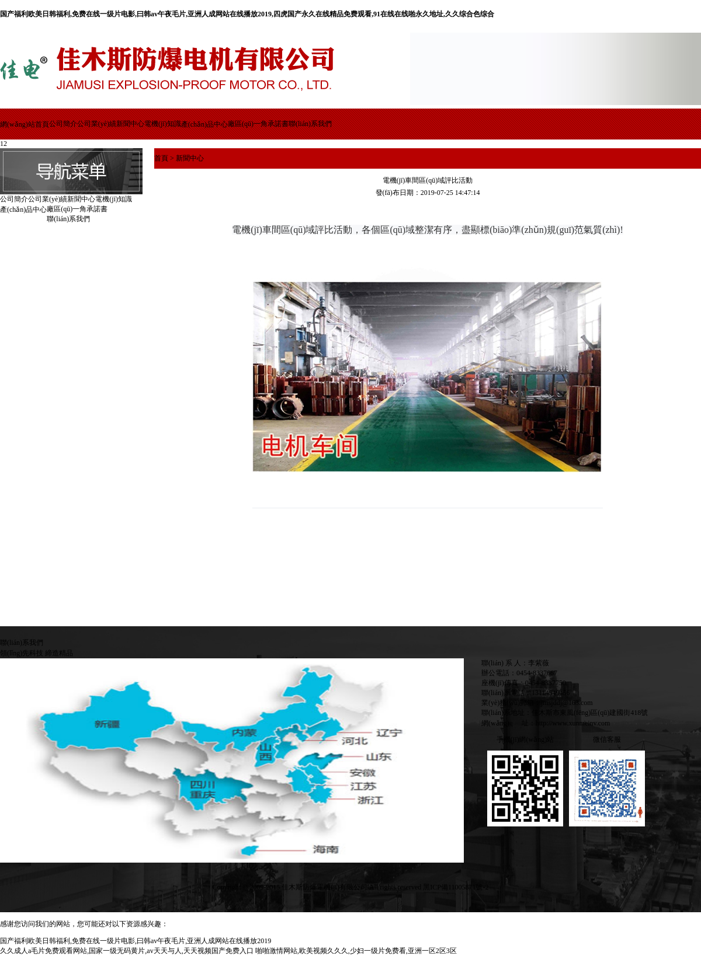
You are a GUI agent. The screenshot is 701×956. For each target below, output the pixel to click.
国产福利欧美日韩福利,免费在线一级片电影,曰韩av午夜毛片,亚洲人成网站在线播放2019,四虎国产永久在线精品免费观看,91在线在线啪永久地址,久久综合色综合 (247, 14)
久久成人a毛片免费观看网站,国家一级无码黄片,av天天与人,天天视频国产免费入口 (127, 951)
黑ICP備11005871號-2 (455, 887)
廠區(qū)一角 (248, 124)
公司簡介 (63, 124)
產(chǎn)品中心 (204, 124)
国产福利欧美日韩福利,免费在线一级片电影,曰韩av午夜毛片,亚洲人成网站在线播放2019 (135, 941)
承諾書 (278, 124)
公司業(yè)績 (96, 124)
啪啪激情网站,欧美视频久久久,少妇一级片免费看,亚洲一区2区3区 (356, 951)
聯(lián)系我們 (310, 124)
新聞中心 (130, 124)
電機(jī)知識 (162, 124)
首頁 (161, 158)
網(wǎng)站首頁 (24, 124)
